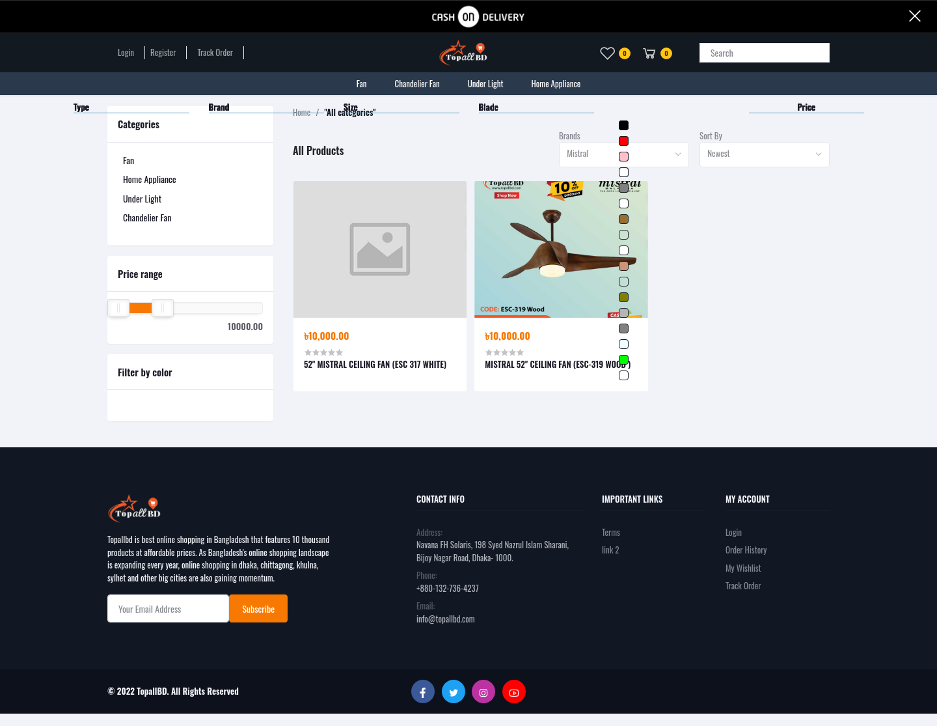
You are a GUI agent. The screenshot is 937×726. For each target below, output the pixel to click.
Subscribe (258, 608)
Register (163, 52)
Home (301, 112)
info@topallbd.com (445, 618)
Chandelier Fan (147, 217)
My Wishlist (743, 567)
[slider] (118, 308)
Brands (569, 136)
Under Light (142, 198)
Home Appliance (149, 179)
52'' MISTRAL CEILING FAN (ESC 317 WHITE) (375, 364)
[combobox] (624, 154)
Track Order (214, 52)
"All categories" (349, 112)
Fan (128, 160)
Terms (611, 531)
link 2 (610, 549)
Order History (746, 549)
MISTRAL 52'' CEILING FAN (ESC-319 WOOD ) (558, 364)
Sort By (710, 136)
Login (126, 52)
